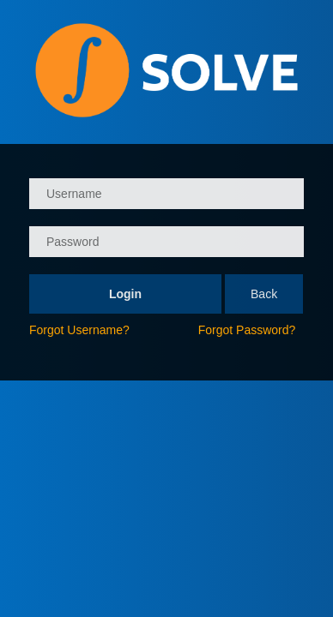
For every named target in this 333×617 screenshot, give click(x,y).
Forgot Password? (247, 330)
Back (264, 294)
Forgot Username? (79, 330)
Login (125, 294)
